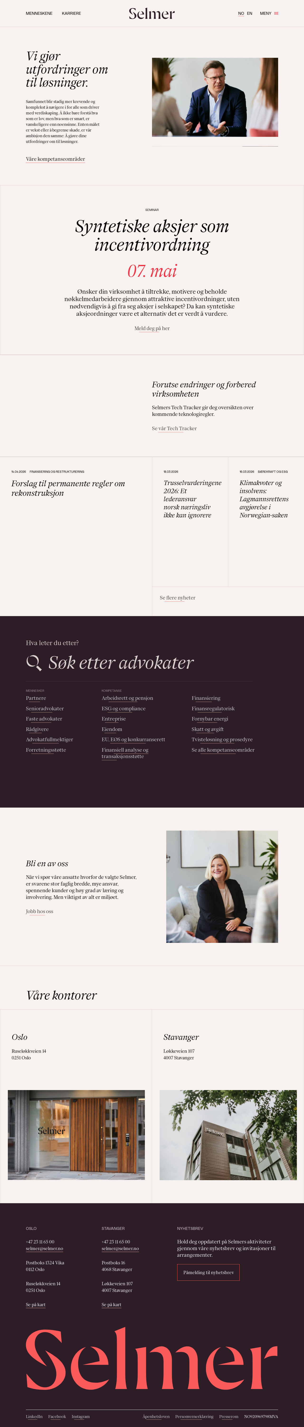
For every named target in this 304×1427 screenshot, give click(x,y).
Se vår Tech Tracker (174, 428)
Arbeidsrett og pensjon (127, 698)
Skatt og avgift (208, 729)
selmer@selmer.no (44, 1248)
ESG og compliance (124, 708)
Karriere (71, 13)
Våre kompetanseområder (55, 159)
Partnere (36, 698)
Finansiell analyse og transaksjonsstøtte (125, 753)
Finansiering (206, 698)
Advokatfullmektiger (49, 739)
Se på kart (36, 1304)
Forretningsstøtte (46, 750)
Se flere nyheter (177, 597)
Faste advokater (44, 719)
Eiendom (112, 729)
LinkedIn (34, 1416)
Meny (269, 13)
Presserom (228, 1416)
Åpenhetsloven (156, 1416)
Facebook (57, 1416)
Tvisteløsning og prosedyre (222, 739)
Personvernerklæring (194, 1416)
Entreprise (114, 719)
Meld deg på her (152, 328)
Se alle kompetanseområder (223, 750)
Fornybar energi (210, 719)
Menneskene (39, 13)
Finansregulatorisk (213, 708)
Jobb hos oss (39, 911)
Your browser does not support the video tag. (82, 406)
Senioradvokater (45, 708)
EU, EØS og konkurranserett (133, 739)
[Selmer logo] (152, 13)
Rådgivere (37, 729)
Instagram (81, 1416)
